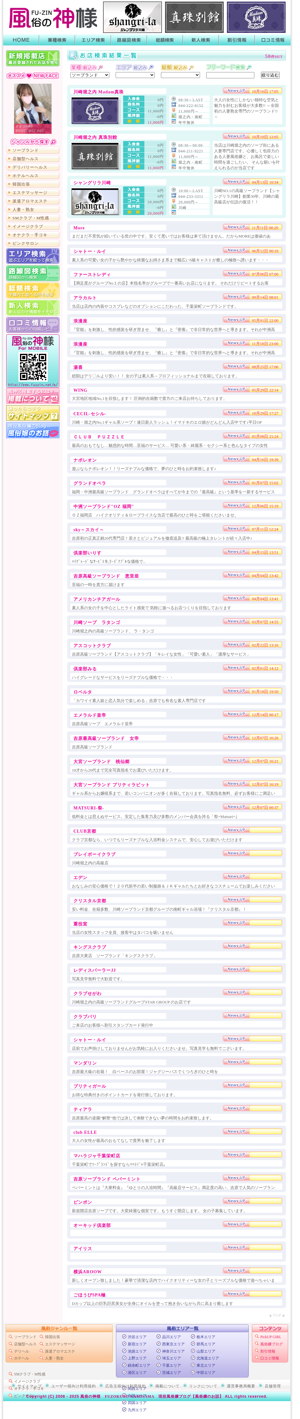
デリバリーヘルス (30, 167)
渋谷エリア (137, 1337)
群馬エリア (206, 1344)
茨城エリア (171, 1372)
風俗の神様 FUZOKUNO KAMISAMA (117, 1396)
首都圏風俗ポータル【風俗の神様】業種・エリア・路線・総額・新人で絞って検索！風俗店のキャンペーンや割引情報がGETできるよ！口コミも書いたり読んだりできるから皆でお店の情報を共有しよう (51, 17)
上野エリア (137, 1358)
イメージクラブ (27, 226)
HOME (21, 39)
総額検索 (165, 39)
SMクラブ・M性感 (30, 218)
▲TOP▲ (277, 1315)
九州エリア (137, 1410)
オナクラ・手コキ (30, 235)
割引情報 (237, 39)
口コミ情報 (273, 39)
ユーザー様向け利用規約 (73, 1386)
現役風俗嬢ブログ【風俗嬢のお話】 (190, 1396)
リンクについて (203, 1386)
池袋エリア (137, 1351)
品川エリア (171, 1337)
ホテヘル (21, 1358)
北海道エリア (208, 1358)
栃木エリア (206, 1337)
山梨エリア (206, 1351)
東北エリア (206, 1365)
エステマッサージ (30, 192)
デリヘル (21, 1351)
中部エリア (206, 1372)
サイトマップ (32, 413)
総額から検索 (32, 290)
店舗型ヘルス (25, 158)
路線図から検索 (32, 273)
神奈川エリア (173, 1351)
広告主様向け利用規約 (125, 1386)
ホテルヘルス (25, 175)
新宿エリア (137, 1344)
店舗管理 (273, 1386)
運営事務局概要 (241, 1386)
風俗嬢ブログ (271, 1344)
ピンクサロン (25, 243)
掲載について (32, 396)
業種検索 (57, 39)
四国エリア (137, 1403)
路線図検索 (129, 39)
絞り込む (270, 75)
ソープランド (25, 150)
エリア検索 (93, 39)
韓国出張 (21, 184)
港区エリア (137, 1372)
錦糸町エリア (139, 1365)
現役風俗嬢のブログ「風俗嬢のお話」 (32, 430)
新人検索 (201, 39)
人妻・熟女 (23, 209)
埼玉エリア (171, 1358)
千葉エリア (171, 1365)
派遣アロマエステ (30, 201)
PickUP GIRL (270, 1337)
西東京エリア (173, 1344)
